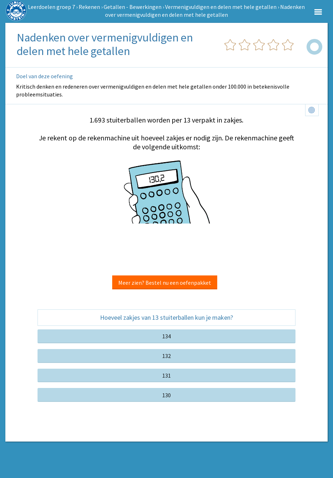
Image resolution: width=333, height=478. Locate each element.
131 (166, 375)
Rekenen (89, 6)
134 (166, 336)
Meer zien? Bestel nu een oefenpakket (164, 282)
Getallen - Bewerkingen (132, 6)
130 (166, 395)
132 (166, 355)
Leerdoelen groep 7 (51, 6)
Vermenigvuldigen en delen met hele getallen (221, 6)
